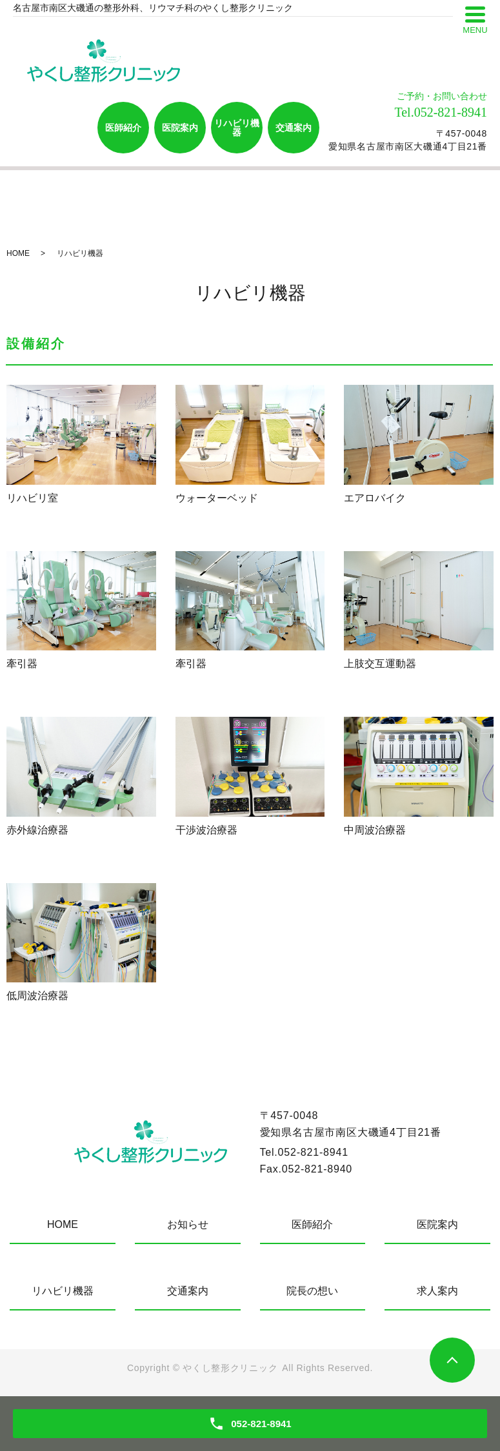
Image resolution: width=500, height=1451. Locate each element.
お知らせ (187, 1224)
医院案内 (180, 127)
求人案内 (437, 1290)
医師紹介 (123, 127)
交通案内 (293, 127)
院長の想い (312, 1290)
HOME (18, 253)
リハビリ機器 (236, 127)
